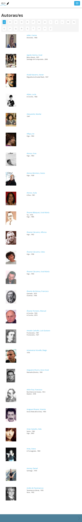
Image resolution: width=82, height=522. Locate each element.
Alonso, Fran (31, 153)
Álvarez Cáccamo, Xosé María (38, 271)
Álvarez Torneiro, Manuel (36, 311)
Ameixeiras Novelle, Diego (37, 350)
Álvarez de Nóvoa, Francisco (38, 291)
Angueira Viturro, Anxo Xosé (38, 370)
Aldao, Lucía (31, 94)
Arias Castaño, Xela (34, 429)
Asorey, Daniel (32, 468)
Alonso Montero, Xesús (36, 173)
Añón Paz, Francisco (34, 389)
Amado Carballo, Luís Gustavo (38, 330)
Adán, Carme (32, 35)
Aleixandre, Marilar (34, 114)
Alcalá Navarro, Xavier (35, 74)
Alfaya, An (30, 134)
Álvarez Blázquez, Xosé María (38, 212)
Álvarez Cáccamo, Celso (36, 252)
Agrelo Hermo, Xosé (34, 55)
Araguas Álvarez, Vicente (36, 409)
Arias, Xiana (31, 448)
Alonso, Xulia (32, 193)
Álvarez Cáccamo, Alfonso (37, 232)
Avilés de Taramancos (35, 488)
